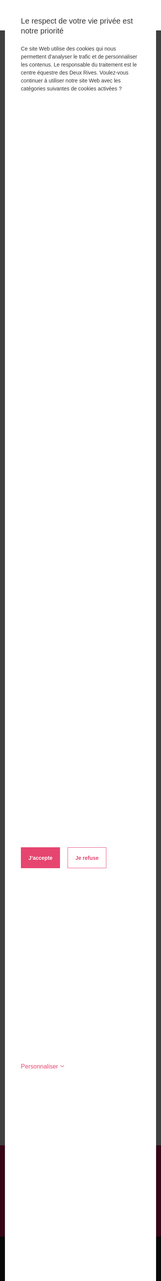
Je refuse (86, 858)
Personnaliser (43, 1066)
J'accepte (40, 858)
